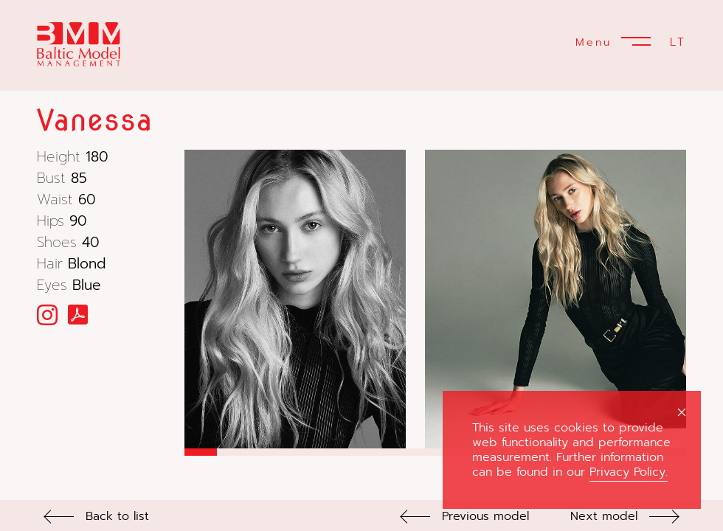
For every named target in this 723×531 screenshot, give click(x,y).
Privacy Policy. (628, 472)
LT (678, 42)
